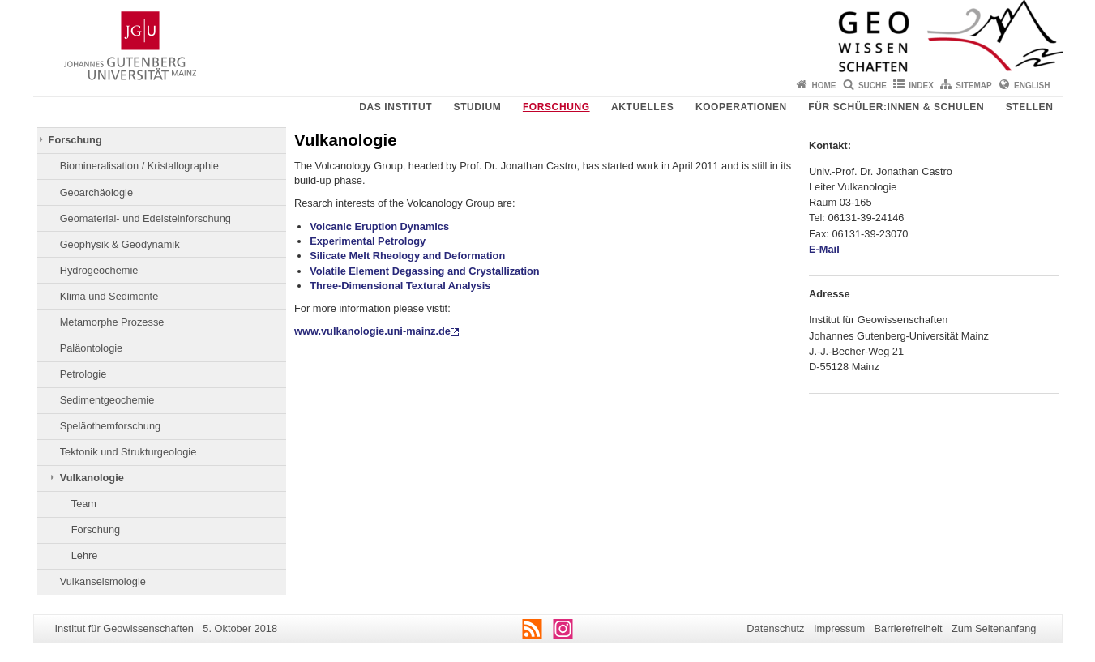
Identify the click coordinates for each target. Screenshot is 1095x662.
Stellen (1030, 107)
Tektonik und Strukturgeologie (128, 452)
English (1032, 85)
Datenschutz (775, 628)
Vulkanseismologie (103, 581)
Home (824, 85)
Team (83, 504)
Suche (872, 85)
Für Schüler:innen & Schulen (896, 107)
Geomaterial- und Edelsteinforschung (145, 218)
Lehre (84, 555)
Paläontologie (91, 348)
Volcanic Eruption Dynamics (379, 226)
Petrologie (83, 374)
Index (921, 85)
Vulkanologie (92, 478)
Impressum (839, 628)
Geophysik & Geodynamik (120, 244)
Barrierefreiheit (909, 628)
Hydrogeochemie (99, 270)
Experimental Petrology (368, 241)
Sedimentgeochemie (107, 400)
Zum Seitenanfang (994, 628)
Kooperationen (741, 107)
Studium (478, 107)
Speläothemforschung (110, 426)
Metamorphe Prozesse (112, 322)
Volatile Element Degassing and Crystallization (425, 271)
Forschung (556, 107)
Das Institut (395, 107)
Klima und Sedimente (109, 296)
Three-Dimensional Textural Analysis (400, 286)
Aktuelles (642, 107)
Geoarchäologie (96, 192)
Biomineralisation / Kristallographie (139, 166)
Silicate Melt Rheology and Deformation (407, 256)
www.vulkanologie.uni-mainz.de (372, 331)
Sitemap (973, 85)
